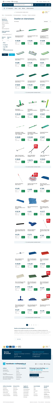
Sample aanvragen (47, 392)
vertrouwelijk (35, 377)
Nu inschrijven (34, 375)
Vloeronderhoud (25, 395)
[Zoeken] (32, 5)
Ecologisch (5, 44)
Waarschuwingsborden (5, 28)
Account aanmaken (47, 397)
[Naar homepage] (4, 8)
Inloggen (38, 4)
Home (3, 15)
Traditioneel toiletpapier (6, 395)
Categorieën (10, 8)
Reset (12, 54)
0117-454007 (5, 373)
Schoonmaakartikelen (8, 15)
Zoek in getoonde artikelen (6, 32)
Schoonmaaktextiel (26, 389)
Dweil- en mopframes (5, 23)
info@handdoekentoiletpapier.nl (8, 374)
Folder (48, 1)
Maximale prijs (9, 38)
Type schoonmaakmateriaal (8, 49)
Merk (4, 42)
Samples (40, 1)
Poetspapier (5, 387)
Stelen (3, 27)
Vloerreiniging (24, 15)
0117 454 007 (18, 356)
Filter (5, 54)
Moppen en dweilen (5, 21)
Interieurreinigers (26, 390)
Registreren (42, 4)
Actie (20, 8)
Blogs (37, 1)
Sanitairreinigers (25, 392)
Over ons (17, 369)
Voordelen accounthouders (46, 394)
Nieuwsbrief (45, 1)
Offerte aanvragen (47, 396)
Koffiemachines (5, 389)
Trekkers (3, 24)
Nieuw (16, 8)
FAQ (34, 392)
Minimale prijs (4, 38)
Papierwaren (15, 387)
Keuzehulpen (36, 395)
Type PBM (5, 47)
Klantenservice (18, 352)
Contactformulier (18, 377)
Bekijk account (37, 356)
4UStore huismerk (30, 8)
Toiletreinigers (15, 395)
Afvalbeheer (15, 392)
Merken (23, 8)
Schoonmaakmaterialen (17, 15)
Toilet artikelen (15, 389)
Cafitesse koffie (5, 392)
